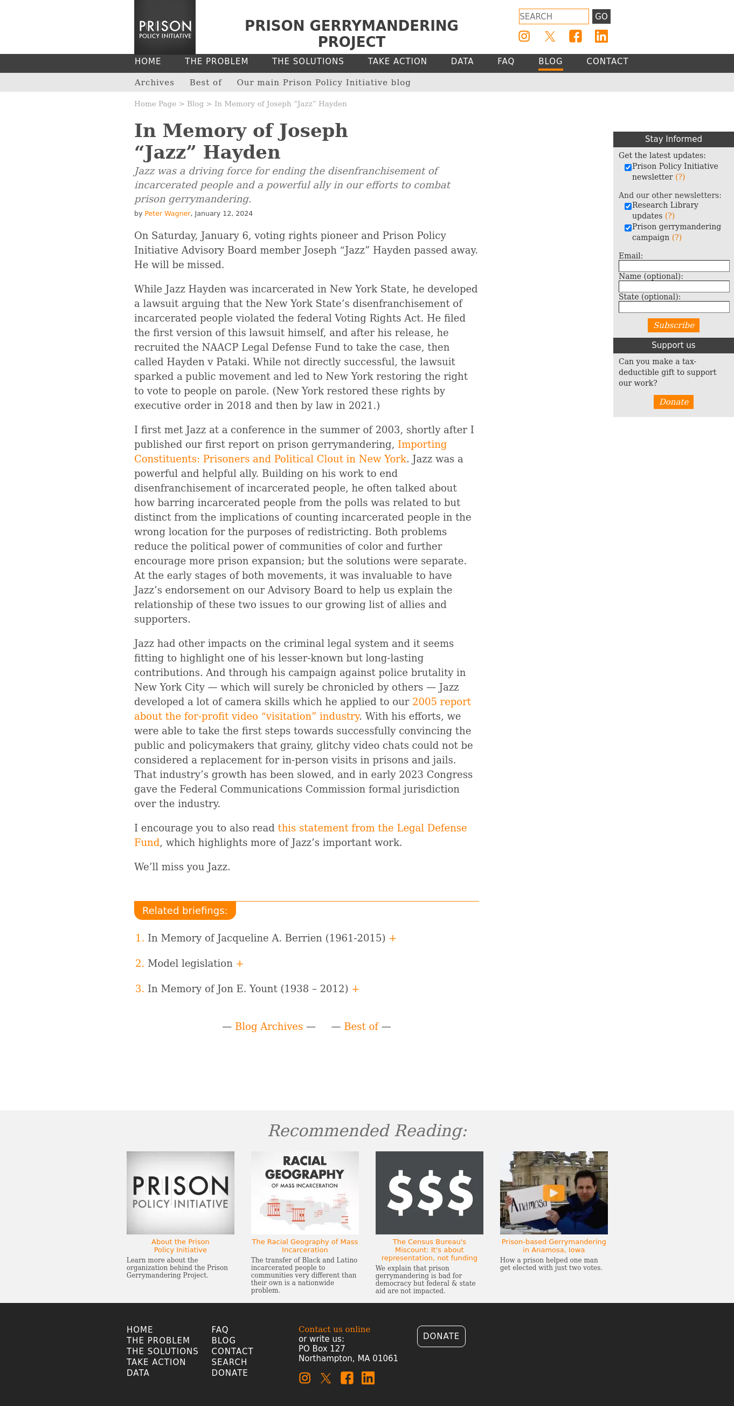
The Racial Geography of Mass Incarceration (305, 1246)
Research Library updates (661, 210)
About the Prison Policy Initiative (180, 1246)
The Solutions (163, 1351)
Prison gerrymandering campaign (672, 232)
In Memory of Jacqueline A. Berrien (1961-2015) (272, 938)
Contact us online (334, 1329)
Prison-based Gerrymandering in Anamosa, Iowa (554, 1246)
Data (138, 1373)
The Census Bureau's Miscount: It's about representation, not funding (429, 1250)
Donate (674, 402)
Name (651, 276)
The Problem (158, 1341)
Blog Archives (269, 1026)
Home (140, 1330)
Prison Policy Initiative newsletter (671, 171)
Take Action (156, 1362)
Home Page (155, 103)
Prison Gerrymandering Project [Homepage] (352, 34)
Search (230, 1362)
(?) (680, 177)
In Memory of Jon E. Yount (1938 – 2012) (253, 988)
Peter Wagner (167, 213)
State (650, 296)
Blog (195, 103)
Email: (631, 255)
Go (601, 17)
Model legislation (196, 963)
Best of (361, 1026)
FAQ (220, 1330)
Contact (233, 1351)
